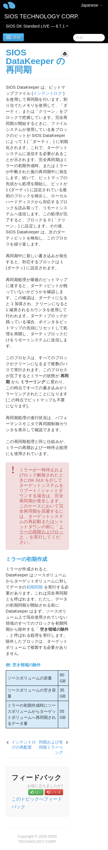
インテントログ (47, 93)
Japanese (91, 5)
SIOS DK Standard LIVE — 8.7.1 (37, 26)
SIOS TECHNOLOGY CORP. (41, 16)
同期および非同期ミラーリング (51, 747)
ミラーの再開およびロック (41, 531)
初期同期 (34, 587)
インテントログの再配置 (24, 745)
